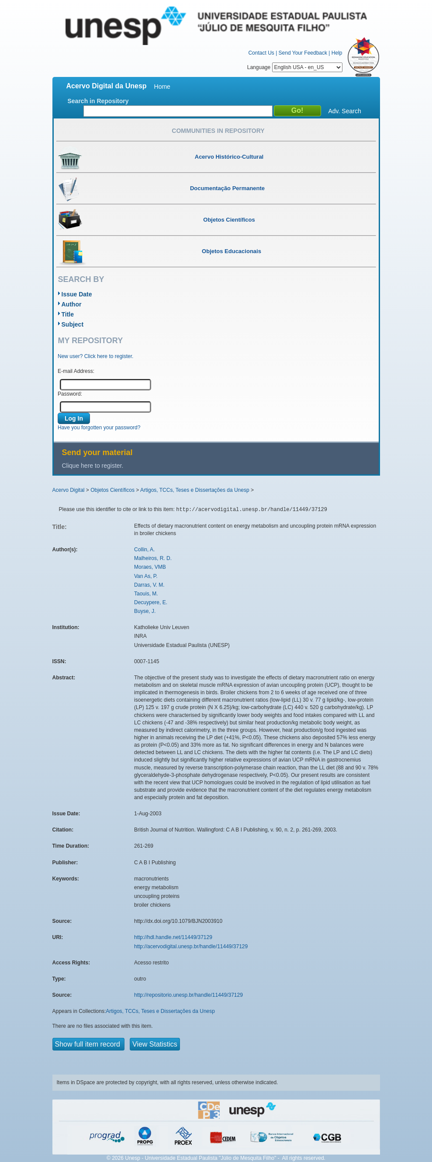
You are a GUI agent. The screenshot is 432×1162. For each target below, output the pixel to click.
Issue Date (77, 294)
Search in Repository (98, 100)
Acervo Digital (68, 490)
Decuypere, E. (150, 602)
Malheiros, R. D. (153, 558)
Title (68, 314)
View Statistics (154, 1044)
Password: (70, 394)
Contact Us (261, 53)
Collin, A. (144, 549)
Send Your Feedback (303, 53)
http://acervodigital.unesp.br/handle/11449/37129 (191, 946)
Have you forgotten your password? (99, 427)
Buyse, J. (145, 611)
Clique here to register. (93, 465)
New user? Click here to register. (95, 356)
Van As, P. (146, 576)
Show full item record (88, 1044)
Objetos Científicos (112, 490)
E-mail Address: (76, 371)
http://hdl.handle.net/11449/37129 (173, 937)
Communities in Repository (218, 130)
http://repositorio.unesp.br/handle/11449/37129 (188, 995)
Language (294, 67)
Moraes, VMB (150, 567)
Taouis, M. (146, 594)
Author (72, 304)
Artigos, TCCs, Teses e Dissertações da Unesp (194, 490)
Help (337, 53)
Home (162, 86)
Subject (73, 324)
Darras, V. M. (149, 585)
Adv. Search (344, 111)
